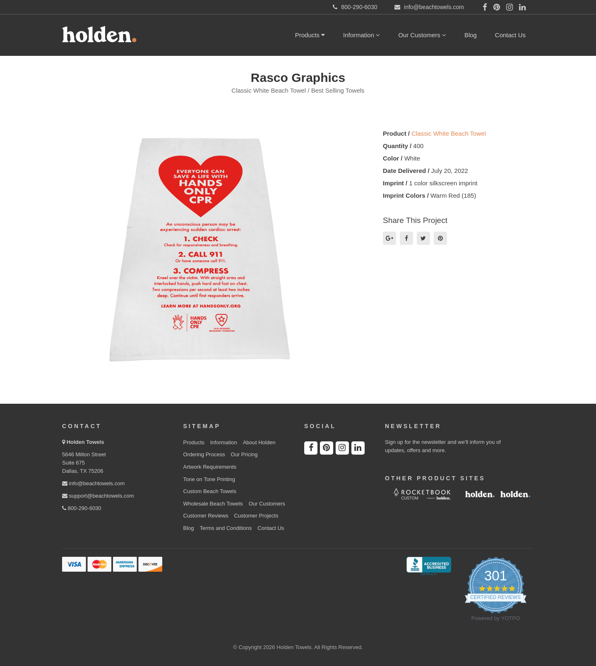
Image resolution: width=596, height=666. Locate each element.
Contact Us (510, 34)
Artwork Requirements (210, 467)
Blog (470, 34)
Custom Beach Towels (209, 491)
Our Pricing (244, 454)
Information (361, 34)
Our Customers (422, 34)
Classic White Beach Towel (448, 133)
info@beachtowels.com (93, 483)
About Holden (259, 442)
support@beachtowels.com (98, 496)
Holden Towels (85, 442)
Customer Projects (256, 516)
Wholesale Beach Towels (213, 504)
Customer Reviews (205, 516)
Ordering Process (204, 454)
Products (310, 34)
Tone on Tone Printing (209, 479)
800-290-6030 (81, 508)
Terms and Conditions (225, 528)
